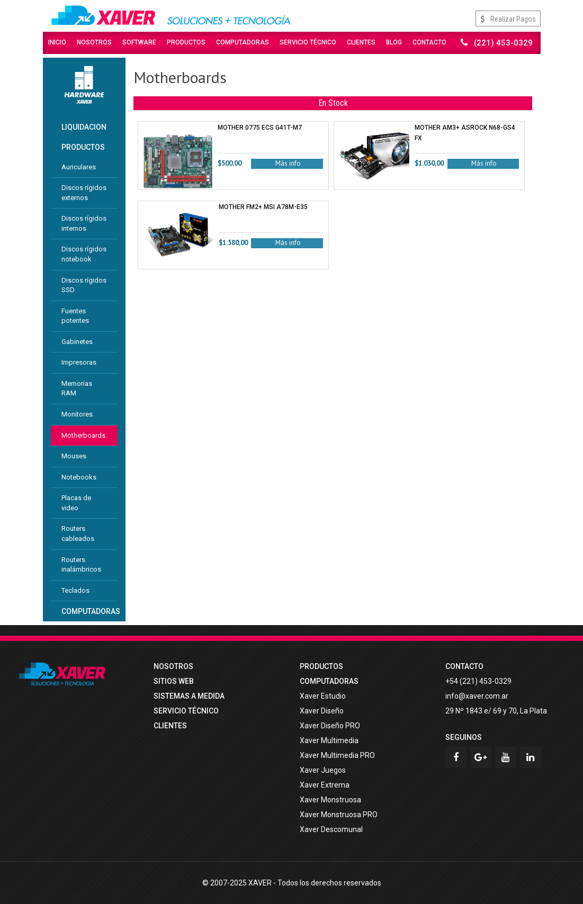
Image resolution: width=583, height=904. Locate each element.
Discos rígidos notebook (83, 254)
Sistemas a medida (189, 696)
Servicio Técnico (308, 42)
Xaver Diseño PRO (330, 725)
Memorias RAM (76, 388)
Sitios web (174, 681)
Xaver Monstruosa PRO (339, 814)
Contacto (429, 42)
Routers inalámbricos (81, 565)
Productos (186, 42)
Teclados (75, 590)
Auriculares (78, 167)
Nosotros (94, 42)
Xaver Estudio (323, 696)
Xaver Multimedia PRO (337, 755)
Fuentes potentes (75, 316)
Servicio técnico (186, 711)
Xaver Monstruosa (330, 799)
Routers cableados (77, 534)
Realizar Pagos (508, 19)
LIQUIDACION (83, 127)
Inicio (57, 42)
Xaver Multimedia (329, 740)
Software (139, 42)
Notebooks (78, 477)
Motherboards (83, 435)
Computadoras (242, 42)
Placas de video (76, 503)
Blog (394, 42)
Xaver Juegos (323, 770)
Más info (288, 163)
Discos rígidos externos (83, 193)
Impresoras (78, 362)
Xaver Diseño (322, 711)
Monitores (77, 414)
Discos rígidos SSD (83, 285)
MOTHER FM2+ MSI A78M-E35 (263, 207)
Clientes (361, 42)
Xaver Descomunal (331, 829)
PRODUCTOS (83, 147)
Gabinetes (77, 342)
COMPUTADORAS (89, 611)
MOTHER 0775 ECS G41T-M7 (260, 127)
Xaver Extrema (324, 785)
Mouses (73, 456)
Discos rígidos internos (83, 223)
